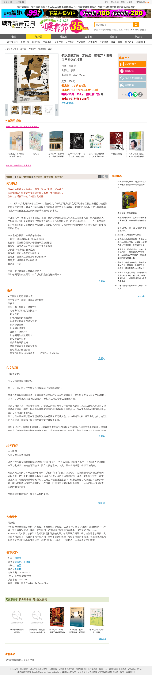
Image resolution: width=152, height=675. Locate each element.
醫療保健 (104, 42)
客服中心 (103, 669)
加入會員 (115, 2)
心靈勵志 (92, 42)
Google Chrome (38, 672)
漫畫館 (113, 36)
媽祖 (96, 30)
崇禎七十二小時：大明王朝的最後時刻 (57, 632)
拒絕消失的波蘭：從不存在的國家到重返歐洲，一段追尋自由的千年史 (132, 220)
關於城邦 (14, 669)
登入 (107, 2)
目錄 (18, 177)
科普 (113, 42)
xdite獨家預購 (105, 30)
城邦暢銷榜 (12, 42)
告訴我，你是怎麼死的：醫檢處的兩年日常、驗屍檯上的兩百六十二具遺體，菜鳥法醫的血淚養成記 (132, 265)
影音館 (138, 36)
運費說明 (7, 2)
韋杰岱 (18, 562)
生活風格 (81, 42)
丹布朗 (126, 30)
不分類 (18, 569)
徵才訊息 (24, 669)
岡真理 (72, 66)
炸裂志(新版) (116, 154)
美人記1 (36, 154)
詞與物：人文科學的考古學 (129, 235)
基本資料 (59, 177)
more (141, 296)
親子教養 (129, 42)
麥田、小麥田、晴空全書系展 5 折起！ (22, 127)
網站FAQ (34, 669)
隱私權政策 (81, 669)
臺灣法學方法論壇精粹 (127, 213)
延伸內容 (37, 177)
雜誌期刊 (140, 42)
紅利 (123, 2)
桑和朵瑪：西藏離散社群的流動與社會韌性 (56, 157)
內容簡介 (10, 177)
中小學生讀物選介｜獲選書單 (18, 165)
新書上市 (25, 42)
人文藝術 (70, 42)
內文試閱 (27, 177)
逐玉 (121, 30)
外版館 (63, 36)
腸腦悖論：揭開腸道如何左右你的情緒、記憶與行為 (37, 632)
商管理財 (58, 42)
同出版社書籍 (40, 599)
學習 (120, 42)
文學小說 (47, 42)
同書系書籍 (12, 599)
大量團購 (53, 669)
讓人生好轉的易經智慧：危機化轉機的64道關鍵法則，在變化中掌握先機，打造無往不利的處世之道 (132, 242)
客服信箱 (113, 669)
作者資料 (48, 177)
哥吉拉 (115, 30)
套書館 (88, 36)
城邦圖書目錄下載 (66, 669)
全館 (13, 36)
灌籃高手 (144, 30)
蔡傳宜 (26, 562)
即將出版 (36, 42)
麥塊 (132, 30)
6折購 (129, 2)
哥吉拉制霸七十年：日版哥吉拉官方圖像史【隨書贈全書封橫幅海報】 (132, 184)
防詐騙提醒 (92, 669)
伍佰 (137, 30)
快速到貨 (20, 2)
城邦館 (38, 36)
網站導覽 (43, 669)
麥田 (73, 70)
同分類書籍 (25, 599)
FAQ (32, 660)
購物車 (144, 2)
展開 (101, 281)
